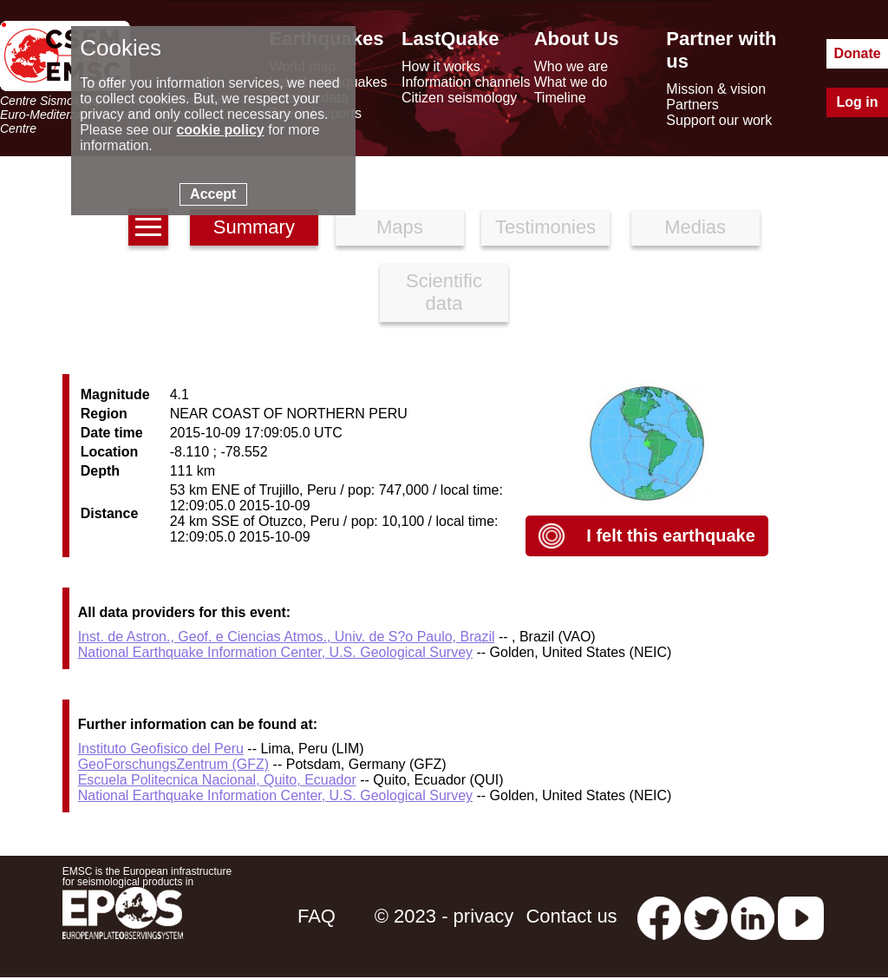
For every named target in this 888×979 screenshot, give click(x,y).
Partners (692, 104)
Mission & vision (716, 89)
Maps (399, 227)
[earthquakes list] (148, 227)
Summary (254, 227)
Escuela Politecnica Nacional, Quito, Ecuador (217, 779)
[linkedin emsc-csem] (752, 916)
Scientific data (444, 292)
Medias (695, 227)
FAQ (316, 916)
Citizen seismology (459, 97)
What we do (570, 82)
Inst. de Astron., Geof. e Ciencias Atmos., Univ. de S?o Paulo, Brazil (286, 636)
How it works (441, 66)
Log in (857, 102)
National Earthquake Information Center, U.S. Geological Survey (275, 652)
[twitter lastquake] (706, 916)
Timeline (560, 97)
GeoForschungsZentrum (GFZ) (174, 764)
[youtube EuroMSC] (801, 916)
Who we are (571, 66)
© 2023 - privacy (444, 916)
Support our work (719, 120)
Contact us (571, 916)
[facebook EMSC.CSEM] (659, 916)
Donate (856, 53)
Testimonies (545, 227)
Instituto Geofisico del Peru (161, 748)
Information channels (466, 82)
